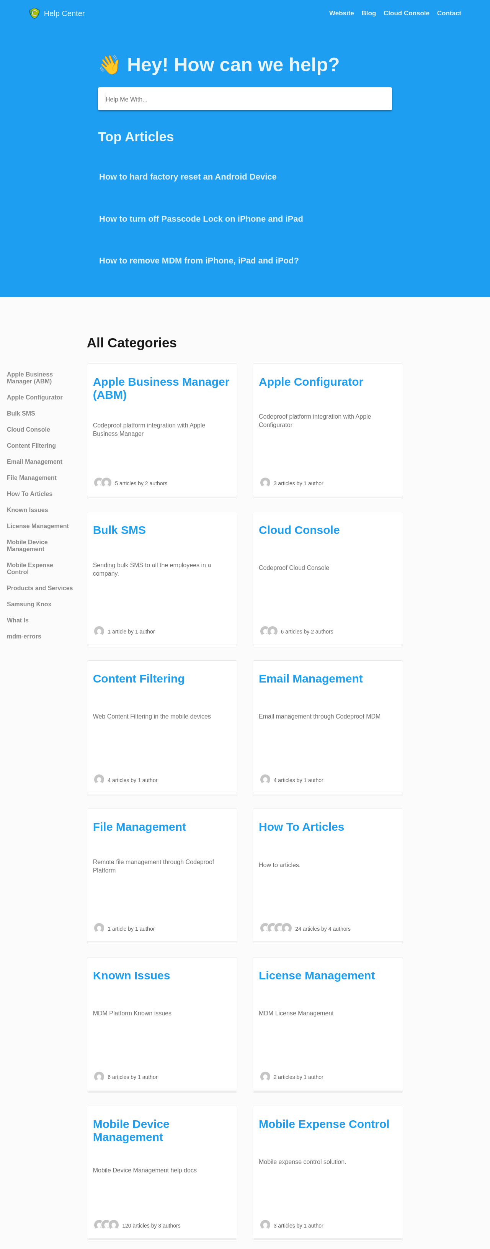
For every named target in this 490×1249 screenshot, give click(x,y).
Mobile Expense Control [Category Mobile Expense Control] (30, 568)
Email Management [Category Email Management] (34, 461)
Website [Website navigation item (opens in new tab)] (342, 13)
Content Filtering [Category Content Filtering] (31, 445)
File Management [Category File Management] (32, 478)
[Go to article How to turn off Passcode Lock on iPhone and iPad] (245, 220)
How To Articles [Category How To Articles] (29, 494)
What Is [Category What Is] (18, 620)
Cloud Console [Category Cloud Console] (28, 429)
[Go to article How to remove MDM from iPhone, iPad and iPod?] (245, 261)
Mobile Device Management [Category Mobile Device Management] (27, 545)
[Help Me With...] (245, 98)
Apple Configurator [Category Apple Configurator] (35, 397)
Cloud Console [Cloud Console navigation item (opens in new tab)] (407, 13)
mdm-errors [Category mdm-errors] (24, 636)
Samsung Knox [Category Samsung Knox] (29, 604)
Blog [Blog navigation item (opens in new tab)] (370, 13)
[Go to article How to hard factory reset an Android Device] (245, 177)
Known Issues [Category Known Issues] (27, 510)
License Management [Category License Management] (38, 526)
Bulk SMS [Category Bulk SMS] (21, 413)
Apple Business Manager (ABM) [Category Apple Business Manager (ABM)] (30, 378)
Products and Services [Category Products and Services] (40, 588)
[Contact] (449, 13)
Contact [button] (449, 13)
